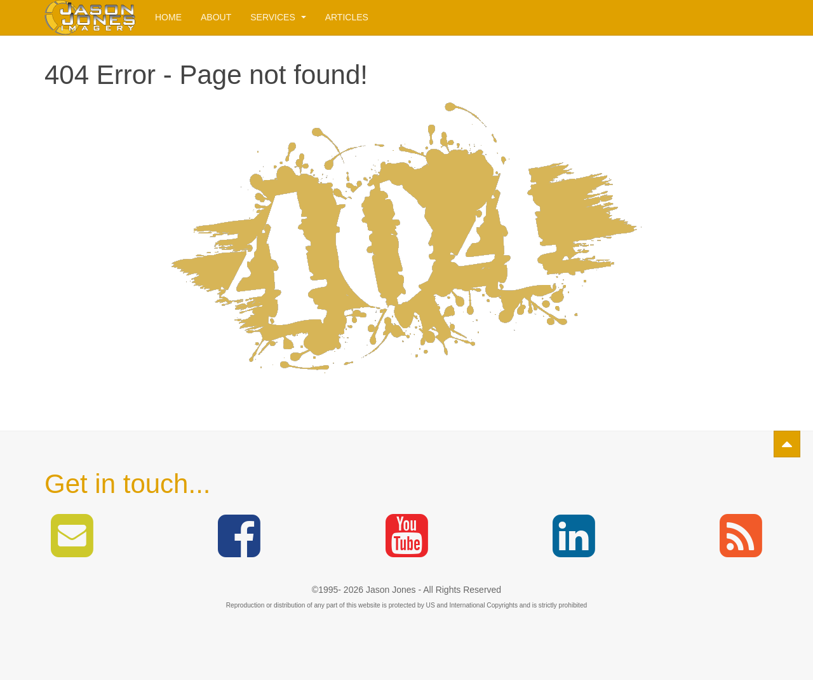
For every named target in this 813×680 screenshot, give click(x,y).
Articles (346, 17)
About (216, 17)
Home (168, 17)
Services (278, 17)
